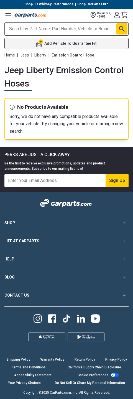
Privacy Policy (116, 359)
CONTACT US (66, 295)
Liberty (40, 55)
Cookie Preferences (93, 375)
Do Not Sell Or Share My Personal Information (90, 383)
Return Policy (85, 359)
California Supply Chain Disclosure (94, 367)
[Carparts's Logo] (31, 15)
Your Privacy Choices (24, 383)
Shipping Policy (18, 359)
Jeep (24, 55)
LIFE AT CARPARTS (66, 241)
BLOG (66, 277)
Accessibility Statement (33, 375)
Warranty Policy (52, 359)
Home (9, 55)
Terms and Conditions (29, 367)
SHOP (66, 222)
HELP (66, 259)
